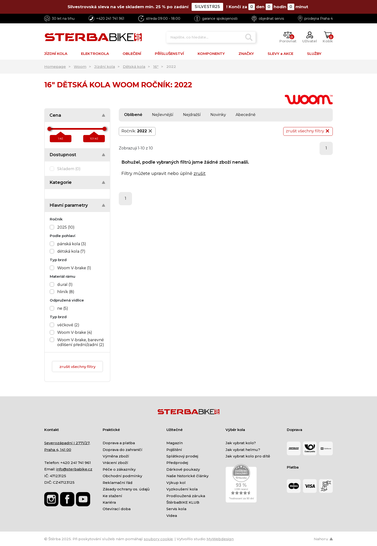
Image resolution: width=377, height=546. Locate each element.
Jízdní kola (104, 66)
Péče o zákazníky (119, 469)
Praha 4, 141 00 (57, 449)
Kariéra (109, 502)
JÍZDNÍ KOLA (55, 53)
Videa (171, 515)
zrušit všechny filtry (77, 366)
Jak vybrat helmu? (243, 449)
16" (155, 66)
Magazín (174, 443)
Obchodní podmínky (122, 476)
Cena (55, 115)
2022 (145, 131)
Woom (80, 66)
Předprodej (177, 462)
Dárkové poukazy (183, 469)
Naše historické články (187, 476)
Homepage (55, 66)
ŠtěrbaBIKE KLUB (182, 502)
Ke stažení (112, 496)
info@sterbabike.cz (74, 469)
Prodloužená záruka (185, 496)
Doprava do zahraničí (122, 449)
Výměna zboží (116, 456)
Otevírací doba (117, 509)
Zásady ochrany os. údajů (126, 489)
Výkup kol (176, 482)
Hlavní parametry (69, 205)
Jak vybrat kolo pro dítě (248, 456)
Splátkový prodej (182, 456)
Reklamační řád (117, 482)
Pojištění (174, 449)
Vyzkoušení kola (182, 489)
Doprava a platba (119, 443)
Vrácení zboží (115, 462)
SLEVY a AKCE (280, 53)
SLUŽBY (314, 53)
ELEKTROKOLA (95, 53)
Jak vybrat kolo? (241, 443)
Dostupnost (63, 154)
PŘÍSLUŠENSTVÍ (169, 53)
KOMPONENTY (211, 53)
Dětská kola (134, 66)
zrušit (200, 173)
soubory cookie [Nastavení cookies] (158, 539)
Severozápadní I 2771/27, (67, 443)
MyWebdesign (220, 539)
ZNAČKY (246, 53)
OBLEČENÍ (132, 53)
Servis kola (176, 509)
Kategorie (61, 182)
